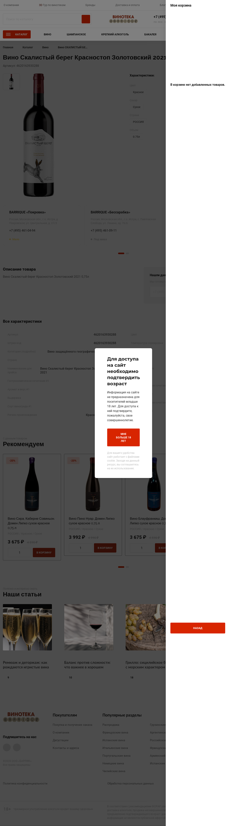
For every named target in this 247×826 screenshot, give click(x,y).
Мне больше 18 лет (96, 424)
